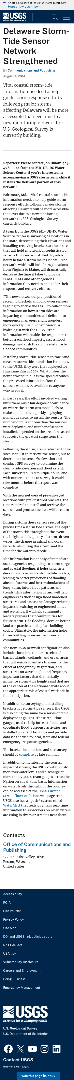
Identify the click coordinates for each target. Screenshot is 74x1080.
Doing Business (14, 979)
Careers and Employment (21, 970)
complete (26, 754)
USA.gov (9, 953)
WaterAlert (11, 805)
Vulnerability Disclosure (20, 962)
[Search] (55, 17)
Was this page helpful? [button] (38, 1076)
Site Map (9, 928)
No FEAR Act (12, 945)
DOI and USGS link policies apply (27, 936)
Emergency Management (21, 988)
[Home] (14, 20)
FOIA (7, 903)
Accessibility (12, 894)
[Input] (46, 17)
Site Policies (12, 911)
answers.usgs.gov (16, 1066)
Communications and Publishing (31, 70)
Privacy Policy (13, 919)
